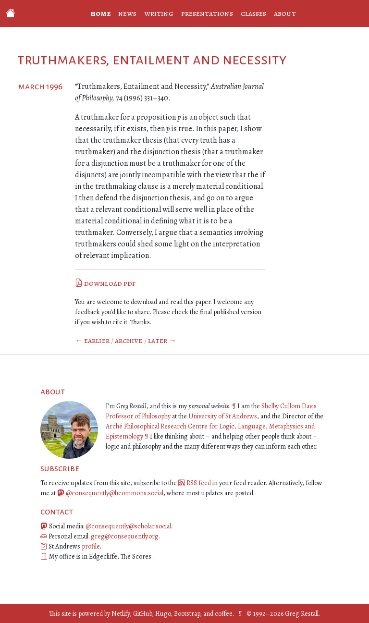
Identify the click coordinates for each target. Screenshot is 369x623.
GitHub (142, 613)
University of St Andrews (222, 416)
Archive (129, 340)
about (284, 13)
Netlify (120, 613)
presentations (207, 13)
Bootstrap (187, 613)
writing (158, 13)
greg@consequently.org (125, 536)
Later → (162, 340)
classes (254, 13)
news (127, 13)
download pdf (105, 283)
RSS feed (198, 483)
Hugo (163, 613)
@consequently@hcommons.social (114, 493)
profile (91, 546)
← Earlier (92, 340)
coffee (224, 613)
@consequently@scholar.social (128, 526)
